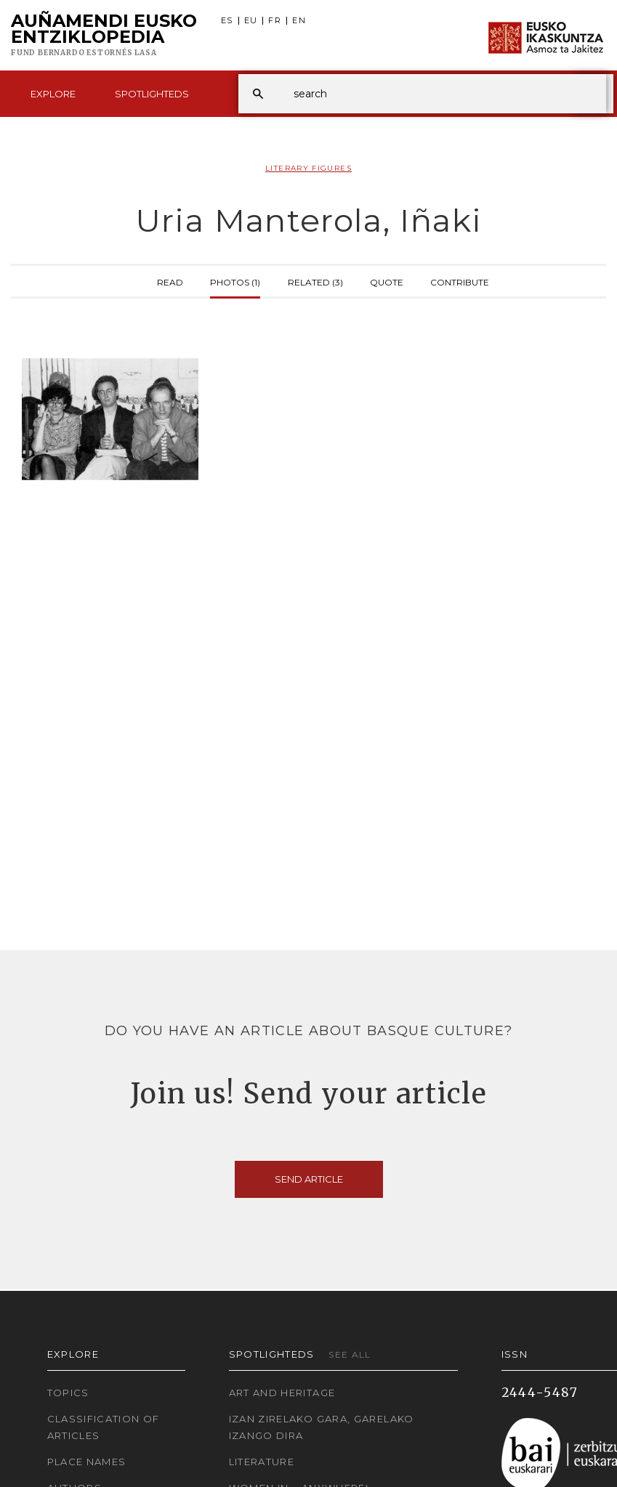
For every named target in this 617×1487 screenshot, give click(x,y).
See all (349, 1354)
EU (251, 21)
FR (274, 21)
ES (227, 21)
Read (170, 281)
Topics (68, 1392)
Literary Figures (308, 168)
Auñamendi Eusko (104, 35)
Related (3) (315, 281)
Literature (262, 1461)
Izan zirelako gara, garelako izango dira (321, 1427)
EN (299, 21)
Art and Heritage (282, 1392)
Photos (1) (235, 281)
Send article (309, 1179)
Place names (86, 1461)
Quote (386, 281)
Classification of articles (103, 1427)
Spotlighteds (152, 94)
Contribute (459, 281)
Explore (53, 94)
